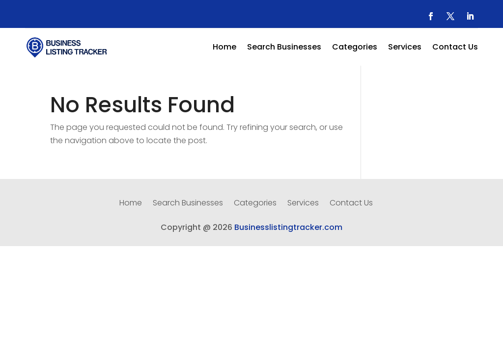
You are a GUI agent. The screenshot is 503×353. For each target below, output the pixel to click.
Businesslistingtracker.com (288, 227)
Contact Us (455, 48)
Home (224, 48)
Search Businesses (284, 48)
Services (404, 48)
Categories (354, 48)
